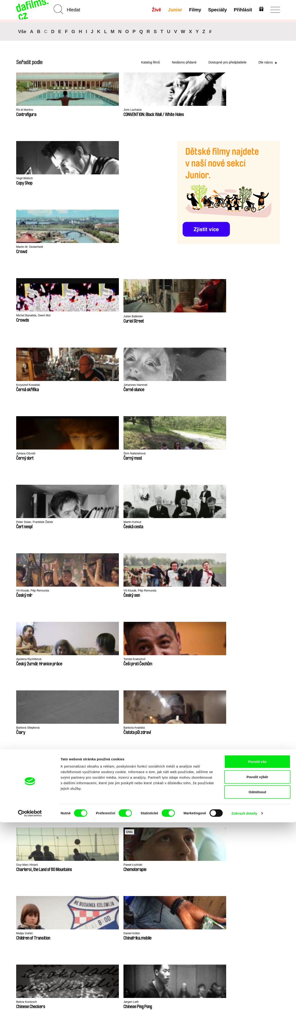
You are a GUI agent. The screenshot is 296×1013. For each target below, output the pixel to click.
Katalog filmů (150, 62)
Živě (155, 9)
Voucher (113, 896)
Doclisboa (60, 759)
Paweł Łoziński (27, 454)
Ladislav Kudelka (29, 522)
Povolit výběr (257, 967)
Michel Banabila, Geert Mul (90, 179)
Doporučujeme (73, 900)
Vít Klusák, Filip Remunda (90, 317)
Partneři (22, 896)
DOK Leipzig (137, 759)
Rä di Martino (26, 110)
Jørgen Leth (240, 454)
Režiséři (68, 913)
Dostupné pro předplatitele (228, 62)
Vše (22, 31)
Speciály (216, 9)
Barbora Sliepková (30, 385)
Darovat (112, 900)
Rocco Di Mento (189, 522)
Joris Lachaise (81, 110)
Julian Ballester (135, 179)
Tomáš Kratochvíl (244, 317)
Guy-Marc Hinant (244, 385)
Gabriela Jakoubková (139, 385)
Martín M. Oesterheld (32, 179)
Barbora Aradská (83, 385)
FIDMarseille (175, 759)
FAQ (110, 904)
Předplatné (115, 892)
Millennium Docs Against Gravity (107, 761)
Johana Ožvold (135, 247)
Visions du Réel (253, 759)
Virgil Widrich (133, 110)
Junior (174, 9)
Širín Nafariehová (190, 248)
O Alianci (23, 892)
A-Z (64, 892)
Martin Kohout (27, 317)
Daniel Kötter (133, 454)
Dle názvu (266, 62)
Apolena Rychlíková (192, 317)
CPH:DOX (22, 759)
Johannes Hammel (84, 247)
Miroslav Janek (188, 385)
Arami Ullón (132, 522)
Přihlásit (242, 9)
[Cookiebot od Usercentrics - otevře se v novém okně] (30, 1003)
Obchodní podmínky (33, 904)
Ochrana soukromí (31, 900)
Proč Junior (150, 896)
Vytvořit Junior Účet (153, 902)
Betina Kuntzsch (189, 454)
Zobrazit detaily (244, 1004)
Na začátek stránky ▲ (263, 886)
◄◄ (274, 566)
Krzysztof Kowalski (30, 247)
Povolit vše (257, 952)
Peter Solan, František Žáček (253, 248)
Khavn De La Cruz (84, 522)
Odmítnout (257, 983)
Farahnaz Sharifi (243, 522)
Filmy (194, 9)
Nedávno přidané (184, 62)
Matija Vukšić (80, 454)
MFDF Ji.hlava (215, 759)
